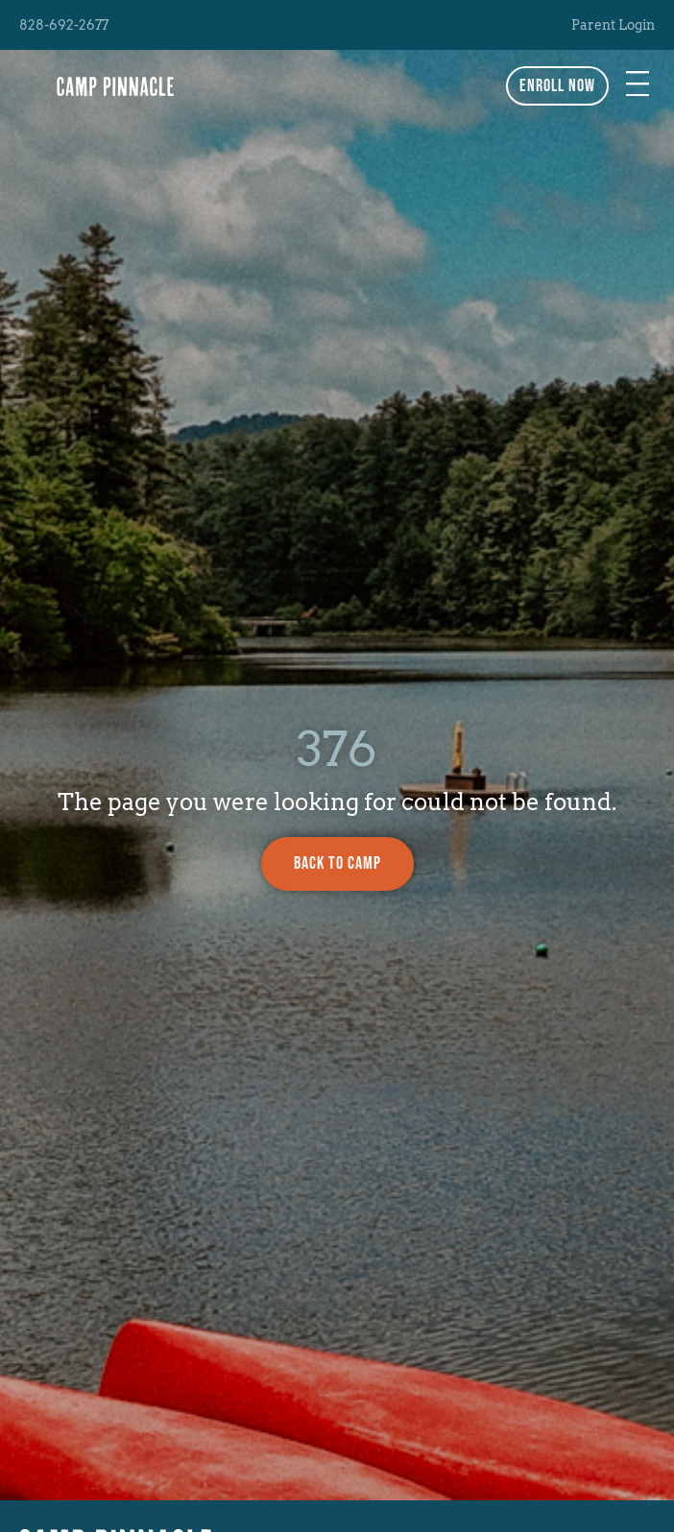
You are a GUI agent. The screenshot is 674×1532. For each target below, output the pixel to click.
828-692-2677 (63, 25)
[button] (637, 85)
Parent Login (613, 25)
